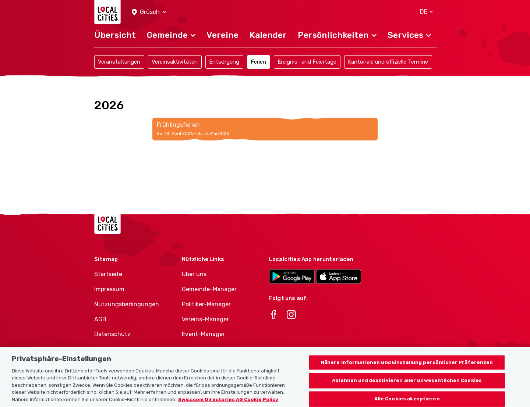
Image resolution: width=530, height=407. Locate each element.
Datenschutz (112, 334)
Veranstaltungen (119, 61)
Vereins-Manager (205, 319)
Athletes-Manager (207, 349)
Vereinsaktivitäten (175, 61)
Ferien (258, 61)
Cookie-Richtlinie (118, 349)
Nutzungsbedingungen (126, 304)
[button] (149, 12)
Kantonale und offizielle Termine (388, 61)
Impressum (109, 289)
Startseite (108, 274)
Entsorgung (224, 61)
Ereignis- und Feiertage (307, 61)
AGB (100, 319)
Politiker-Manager (206, 304)
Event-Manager (203, 334)
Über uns (194, 274)
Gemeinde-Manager (209, 289)
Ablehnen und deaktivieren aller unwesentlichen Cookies (407, 387)
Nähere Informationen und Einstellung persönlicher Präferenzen (407, 368)
